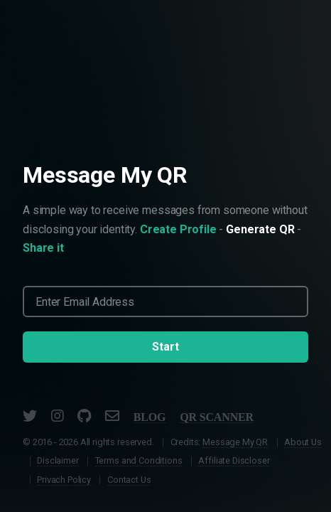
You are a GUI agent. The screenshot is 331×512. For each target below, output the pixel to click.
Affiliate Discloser (233, 460)
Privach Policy (64, 479)
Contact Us (129, 479)
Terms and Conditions (139, 460)
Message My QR (235, 442)
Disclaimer (57, 460)
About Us (303, 442)
